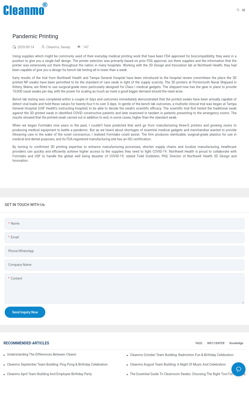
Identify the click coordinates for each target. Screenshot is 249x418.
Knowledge (236, 343)
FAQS (199, 343)
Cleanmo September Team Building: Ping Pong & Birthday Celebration (57, 364)
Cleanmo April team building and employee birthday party (49, 374)
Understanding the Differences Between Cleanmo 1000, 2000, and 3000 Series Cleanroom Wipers (41, 354)
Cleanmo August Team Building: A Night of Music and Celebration (178, 364)
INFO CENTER (215, 343)
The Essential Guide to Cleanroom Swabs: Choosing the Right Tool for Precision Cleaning (187, 374)
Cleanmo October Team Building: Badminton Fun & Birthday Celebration (182, 355)
